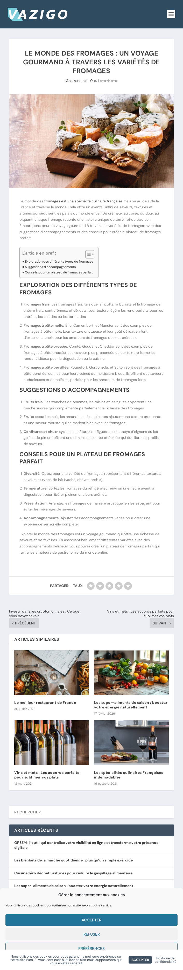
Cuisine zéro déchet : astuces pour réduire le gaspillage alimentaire (73, 873)
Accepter (91, 920)
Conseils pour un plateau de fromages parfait (59, 272)
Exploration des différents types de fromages (59, 261)
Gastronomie (76, 80)
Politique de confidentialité (165, 960)
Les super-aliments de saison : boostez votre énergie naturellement (130, 704)
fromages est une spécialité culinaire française (82, 201)
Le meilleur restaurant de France (45, 702)
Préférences (91, 948)
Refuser (91, 934)
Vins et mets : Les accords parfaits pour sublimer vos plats (46, 775)
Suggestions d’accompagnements (50, 267)
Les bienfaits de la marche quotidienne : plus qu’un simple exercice (73, 860)
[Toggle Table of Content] (87, 254)
